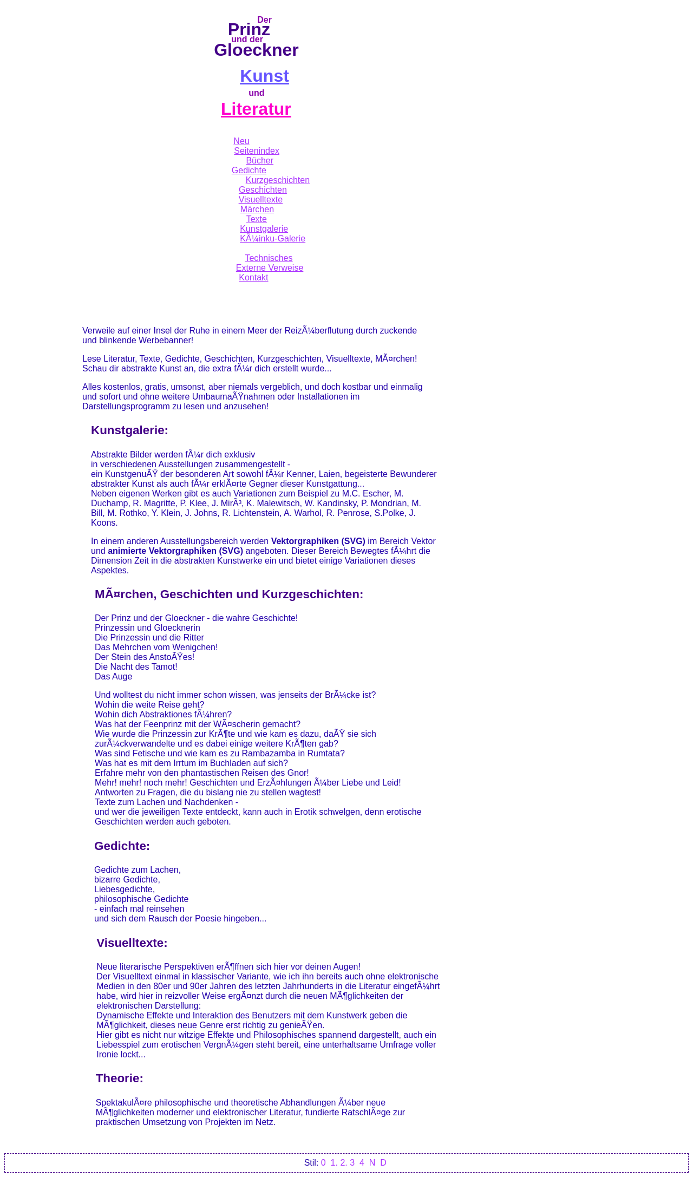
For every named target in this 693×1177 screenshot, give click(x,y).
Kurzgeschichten (278, 180)
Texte (256, 219)
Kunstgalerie (264, 228)
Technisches (268, 258)
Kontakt (253, 277)
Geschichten (263, 189)
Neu (241, 141)
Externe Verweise (270, 267)
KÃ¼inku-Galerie (272, 238)
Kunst (264, 76)
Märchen (257, 209)
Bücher (259, 160)
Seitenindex (256, 150)
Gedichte (249, 170)
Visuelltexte (261, 199)
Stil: (311, 1162)
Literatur (256, 109)
